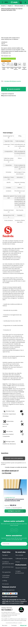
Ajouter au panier (13, 89)
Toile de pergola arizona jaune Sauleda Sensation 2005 (14, 500)
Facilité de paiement (9, 596)
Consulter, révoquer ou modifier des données (16, 467)
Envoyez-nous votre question (14, 458)
